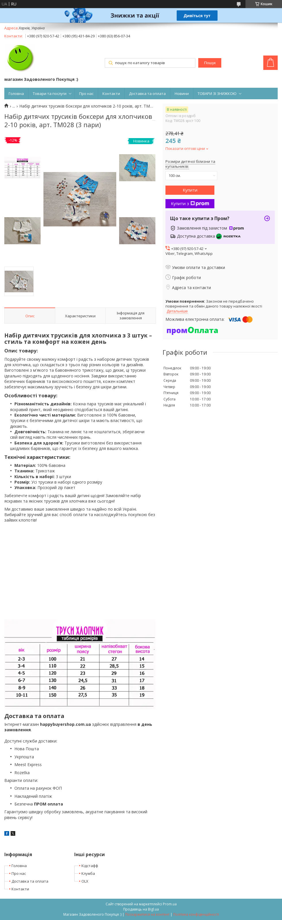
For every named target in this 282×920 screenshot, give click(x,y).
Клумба (88, 873)
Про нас (86, 93)
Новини (182, 93)
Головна (16, 93)
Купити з (190, 203)
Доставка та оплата (147, 93)
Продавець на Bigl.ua (141, 909)
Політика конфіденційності (196, 914)
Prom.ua (170, 904)
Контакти (111, 93)
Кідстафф (89, 865)
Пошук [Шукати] (210, 63)
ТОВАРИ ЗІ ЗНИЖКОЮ (217, 93)
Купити (190, 190)
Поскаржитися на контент (147, 914)
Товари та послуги (49, 93)
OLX (84, 881)
